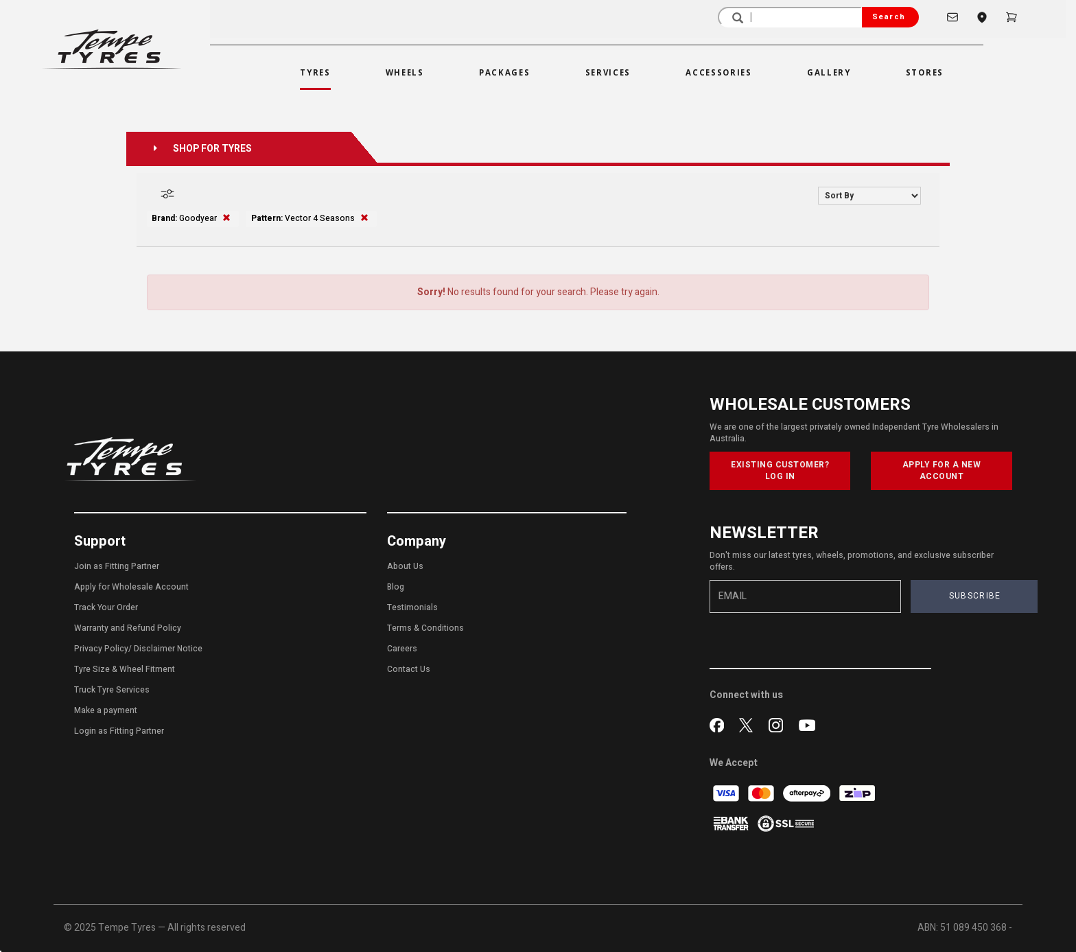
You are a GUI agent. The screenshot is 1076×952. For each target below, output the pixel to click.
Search (888, 17)
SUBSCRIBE (975, 596)
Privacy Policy (101, 648)
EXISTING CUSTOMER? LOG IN (780, 470)
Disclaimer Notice (168, 648)
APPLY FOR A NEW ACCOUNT (941, 470)
